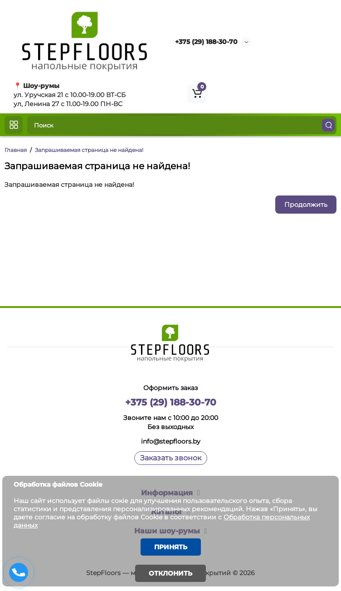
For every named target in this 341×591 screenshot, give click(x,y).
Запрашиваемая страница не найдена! (89, 150)
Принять (170, 547)
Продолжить (305, 204)
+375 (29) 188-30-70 (206, 42)
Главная (16, 150)
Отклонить (170, 573)
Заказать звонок (170, 458)
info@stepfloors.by (170, 441)
